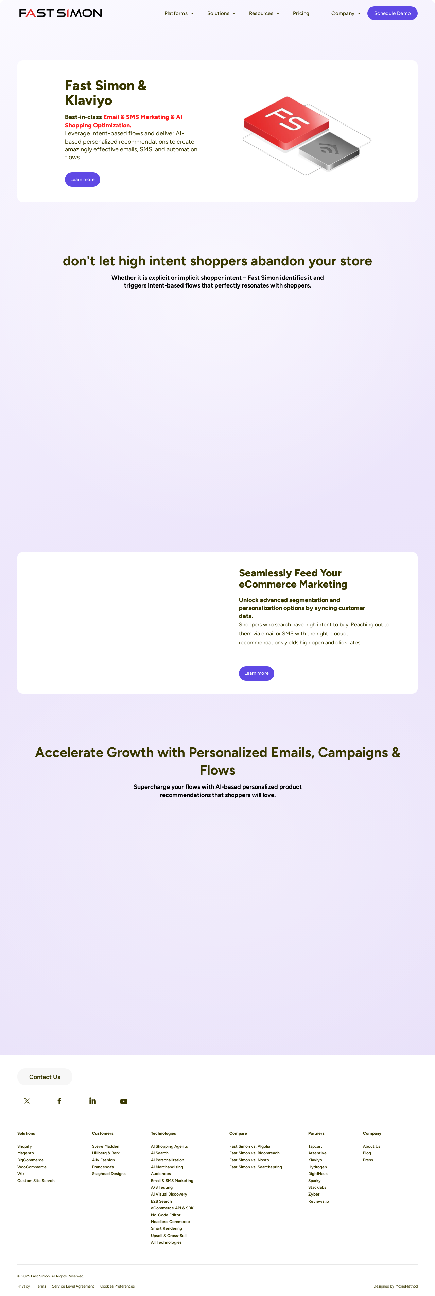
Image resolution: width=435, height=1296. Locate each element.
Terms (41, 1286)
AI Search (160, 1153)
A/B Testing (162, 1187)
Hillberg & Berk (106, 1153)
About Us (371, 1146)
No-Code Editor (165, 1214)
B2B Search (161, 1201)
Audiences (161, 1173)
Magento (25, 1153)
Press (368, 1160)
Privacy (23, 1286)
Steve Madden (105, 1146)
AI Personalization (167, 1160)
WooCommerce (32, 1167)
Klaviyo (315, 1160)
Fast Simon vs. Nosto (249, 1160)
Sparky (314, 1180)
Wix (20, 1173)
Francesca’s (103, 1167)
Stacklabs (317, 1187)
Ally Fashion (103, 1160)
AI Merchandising (167, 1167)
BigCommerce (30, 1160)
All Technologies (166, 1242)
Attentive (317, 1153)
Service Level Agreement (73, 1286)
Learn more (82, 179)
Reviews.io (318, 1201)
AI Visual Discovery (169, 1194)
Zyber (313, 1194)
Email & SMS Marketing (172, 1180)
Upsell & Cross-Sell (169, 1235)
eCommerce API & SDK (172, 1208)
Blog (367, 1153)
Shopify (24, 1146)
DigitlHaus (318, 1173)
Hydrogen (317, 1167)
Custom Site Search (36, 1180)
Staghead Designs (109, 1173)
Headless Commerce (170, 1221)
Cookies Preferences (117, 1286)
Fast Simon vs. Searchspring (255, 1167)
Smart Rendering (166, 1228)
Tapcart (315, 1146)
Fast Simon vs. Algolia (249, 1146)
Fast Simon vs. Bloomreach (254, 1153)
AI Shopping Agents (169, 1146)
